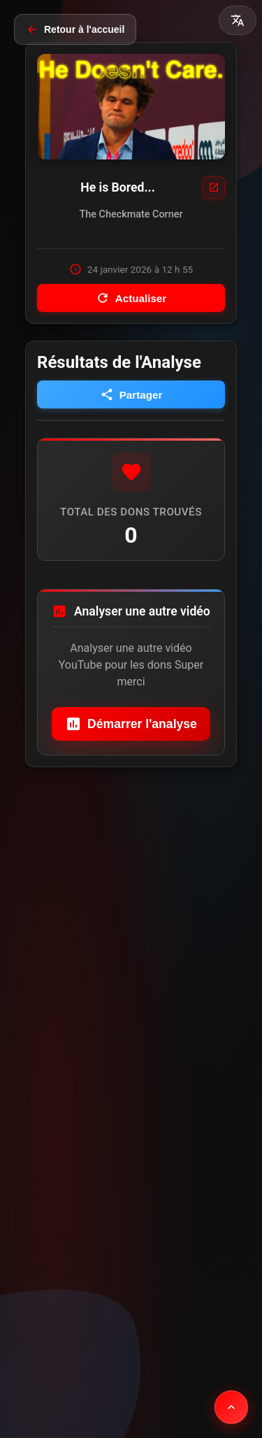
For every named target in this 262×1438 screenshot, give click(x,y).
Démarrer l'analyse (131, 724)
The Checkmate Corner (131, 214)
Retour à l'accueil (75, 29)
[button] (237, 20)
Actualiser (131, 298)
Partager (131, 394)
